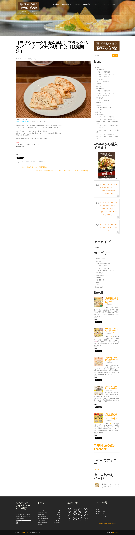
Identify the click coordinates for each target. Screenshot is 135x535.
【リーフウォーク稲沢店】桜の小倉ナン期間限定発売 (31, 167)
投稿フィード (101, 511)
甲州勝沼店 (99, 79)
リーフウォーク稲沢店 (102, 76)
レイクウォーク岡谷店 (102, 81)
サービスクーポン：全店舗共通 (105, 117)
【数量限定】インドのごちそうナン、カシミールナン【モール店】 (111, 300)
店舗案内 (56, 4)
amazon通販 (87, 4)
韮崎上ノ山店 (99, 287)
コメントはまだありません (30, 59)
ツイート (96, 469)
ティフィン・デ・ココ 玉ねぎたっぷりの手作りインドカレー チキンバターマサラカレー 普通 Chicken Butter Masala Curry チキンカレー (109, 209)
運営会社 (98, 84)
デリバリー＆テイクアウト (103, 107)
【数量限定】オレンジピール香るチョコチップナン (111, 359)
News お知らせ (66, 4)
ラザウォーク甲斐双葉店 (38, 162)
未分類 (97, 284)
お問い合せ (97, 4)
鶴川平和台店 (100, 69)
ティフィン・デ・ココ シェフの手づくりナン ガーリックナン (109, 227)
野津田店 (98, 277)
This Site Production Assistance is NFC (107, 523)
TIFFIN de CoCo (24, 532)
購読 (17, 522)
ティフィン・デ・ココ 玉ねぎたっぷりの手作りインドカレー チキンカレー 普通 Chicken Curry (109, 189)
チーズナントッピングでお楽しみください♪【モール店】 (111, 330)
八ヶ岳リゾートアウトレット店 (105, 74)
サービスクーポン (109, 4)
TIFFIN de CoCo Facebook (104, 447)
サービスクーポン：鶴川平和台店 (105, 119)
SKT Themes (115, 532)
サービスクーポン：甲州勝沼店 (105, 134)
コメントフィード (102, 513)
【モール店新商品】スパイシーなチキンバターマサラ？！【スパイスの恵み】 (111, 416)
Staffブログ (99, 102)
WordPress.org (102, 516)
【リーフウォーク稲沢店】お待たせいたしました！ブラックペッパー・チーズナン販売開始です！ (63, 171)
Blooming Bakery (99, 258)
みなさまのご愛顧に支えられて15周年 (111, 387)
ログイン (100, 509)
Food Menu (77, 4)
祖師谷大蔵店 (100, 275)
